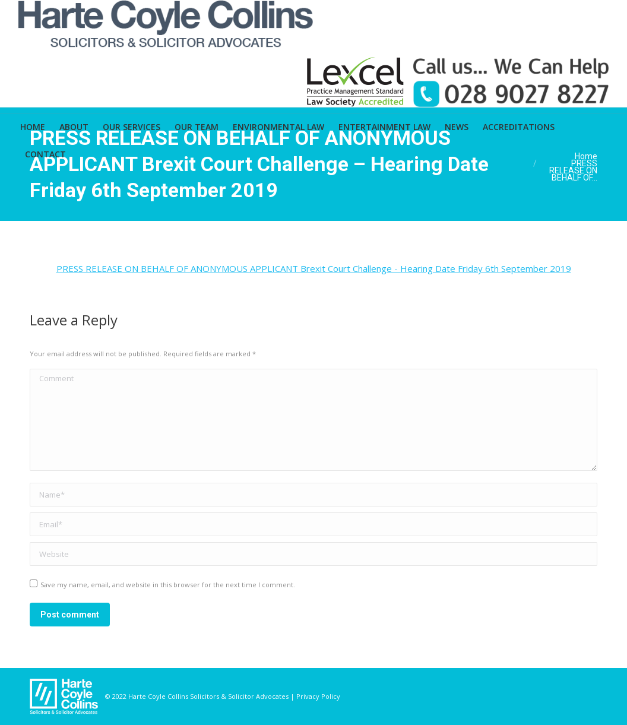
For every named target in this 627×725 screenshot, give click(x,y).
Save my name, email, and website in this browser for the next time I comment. (167, 584)
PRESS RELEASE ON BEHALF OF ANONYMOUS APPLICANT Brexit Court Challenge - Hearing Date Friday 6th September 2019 (313, 268)
